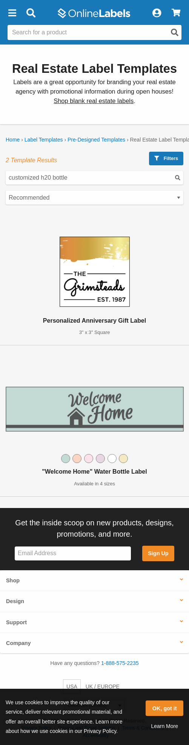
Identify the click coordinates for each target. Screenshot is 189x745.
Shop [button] (13, 580)
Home (13, 140)
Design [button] (15, 601)
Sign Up (158, 553)
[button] (12, 13)
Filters (166, 158)
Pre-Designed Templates (96, 140)
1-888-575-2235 (120, 663)
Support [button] (16, 622)
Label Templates (44, 140)
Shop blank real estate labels (94, 101)
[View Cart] (176, 13)
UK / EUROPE (103, 686)
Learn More (164, 726)
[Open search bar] (30, 13)
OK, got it (164, 708)
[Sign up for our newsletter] (73, 553)
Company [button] (18, 643)
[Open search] (174, 32)
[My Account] (156, 13)
